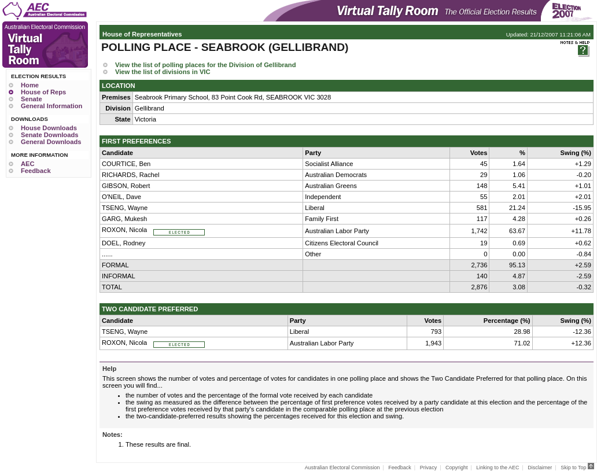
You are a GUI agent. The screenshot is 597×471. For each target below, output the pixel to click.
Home (30, 85)
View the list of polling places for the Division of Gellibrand (205, 64)
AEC (28, 163)
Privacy (428, 467)
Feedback (36, 170)
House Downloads (49, 127)
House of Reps (43, 92)
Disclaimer (540, 467)
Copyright (456, 467)
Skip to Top (577, 467)
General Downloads (51, 141)
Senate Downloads (49, 134)
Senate (31, 98)
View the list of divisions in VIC (163, 71)
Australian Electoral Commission (342, 467)
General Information (51, 105)
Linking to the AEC (497, 467)
